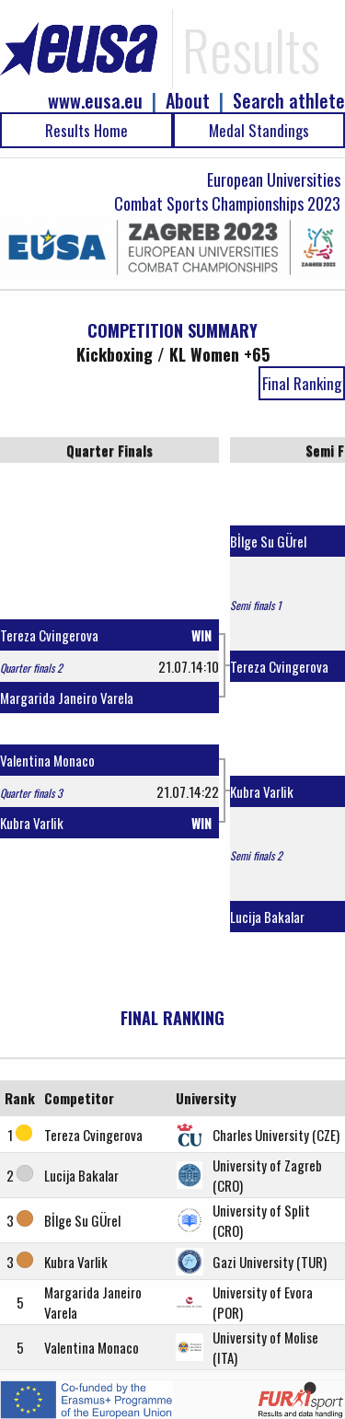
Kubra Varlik (31, 823)
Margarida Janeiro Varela (66, 697)
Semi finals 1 (256, 605)
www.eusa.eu (95, 100)
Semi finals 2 (256, 855)
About (188, 100)
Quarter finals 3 (31, 793)
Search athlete (289, 100)
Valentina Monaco (47, 760)
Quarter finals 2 (31, 667)
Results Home (86, 130)
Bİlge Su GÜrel (268, 541)
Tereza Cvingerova (49, 635)
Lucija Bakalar (267, 916)
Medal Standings (259, 130)
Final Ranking (301, 383)
